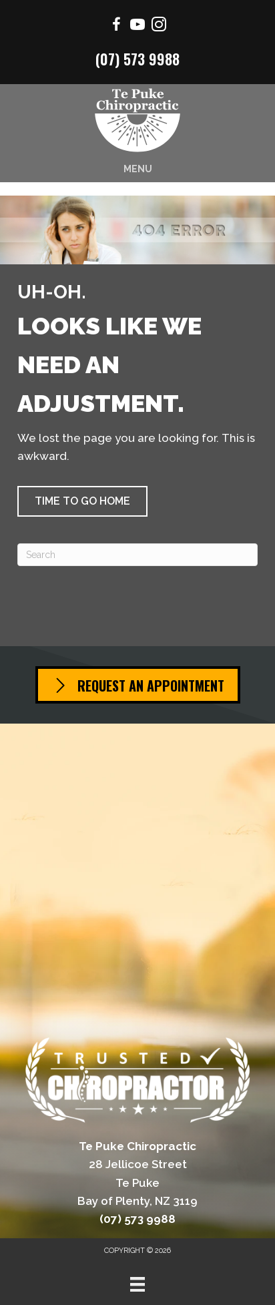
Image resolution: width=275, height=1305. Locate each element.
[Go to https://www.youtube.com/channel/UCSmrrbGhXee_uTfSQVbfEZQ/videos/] (137, 26)
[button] (82, 501)
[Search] (137, 554)
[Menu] (137, 1284)
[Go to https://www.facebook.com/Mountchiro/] (116, 26)
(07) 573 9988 (137, 58)
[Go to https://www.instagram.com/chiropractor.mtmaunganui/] (159, 26)
